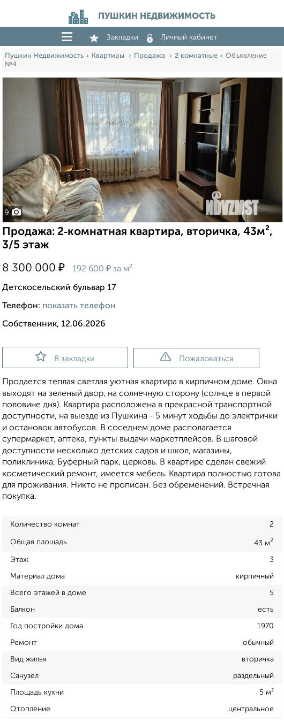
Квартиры (109, 55)
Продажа (150, 55)
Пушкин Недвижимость (44, 55)
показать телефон (79, 306)
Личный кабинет (182, 37)
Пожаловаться (196, 357)
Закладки (113, 37)
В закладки (65, 357)
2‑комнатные (196, 55)
